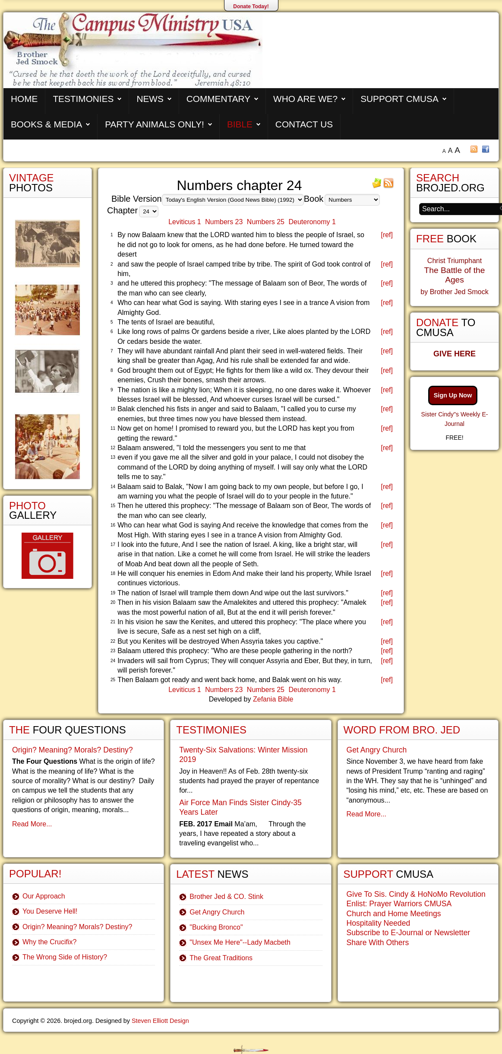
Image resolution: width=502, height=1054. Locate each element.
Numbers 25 (265, 221)
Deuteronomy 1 (311, 221)
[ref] (387, 234)
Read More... (32, 824)
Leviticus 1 (184, 221)
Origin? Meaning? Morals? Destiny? (72, 750)
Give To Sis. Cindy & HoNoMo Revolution (416, 894)
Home (24, 99)
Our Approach (43, 896)
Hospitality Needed (378, 923)
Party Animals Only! (154, 124)
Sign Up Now (453, 395)
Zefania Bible (273, 699)
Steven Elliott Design (160, 1020)
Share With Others (378, 942)
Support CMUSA (399, 99)
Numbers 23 (224, 221)
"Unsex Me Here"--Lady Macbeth (239, 942)
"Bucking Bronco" (216, 927)
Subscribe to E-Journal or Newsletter (408, 932)
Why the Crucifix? (49, 942)
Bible (240, 124)
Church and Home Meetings (394, 913)
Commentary (218, 99)
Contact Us (304, 124)
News (149, 99)
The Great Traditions (221, 958)
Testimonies (83, 99)
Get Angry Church (216, 912)
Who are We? (305, 99)
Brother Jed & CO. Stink (226, 896)
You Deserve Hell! (49, 911)
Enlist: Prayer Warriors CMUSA (399, 903)
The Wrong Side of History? (64, 957)
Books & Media (46, 124)
